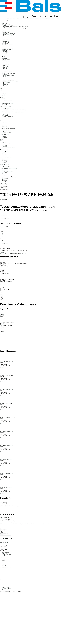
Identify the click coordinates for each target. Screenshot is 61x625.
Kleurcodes (5, 83)
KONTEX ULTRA (6, 67)
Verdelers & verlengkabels (6, 554)
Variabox (5, 74)
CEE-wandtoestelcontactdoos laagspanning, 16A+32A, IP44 (33, 523)
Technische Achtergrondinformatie (8, 73)
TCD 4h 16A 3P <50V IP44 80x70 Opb (6, 389)
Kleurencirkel (5, 85)
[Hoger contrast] (4, 533)
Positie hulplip (6, 84)
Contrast (2, 533)
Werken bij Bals (6, 61)
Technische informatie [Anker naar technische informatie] (4, 253)
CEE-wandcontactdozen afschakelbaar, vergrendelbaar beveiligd (15, 26)
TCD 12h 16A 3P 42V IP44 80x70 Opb (6, 375)
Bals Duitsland (4, 72)
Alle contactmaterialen (6, 24)
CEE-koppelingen (6, 31)
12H (2, 233)
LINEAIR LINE (5, 39)
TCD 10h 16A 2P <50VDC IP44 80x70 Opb (7, 417)
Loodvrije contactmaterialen (8, 75)
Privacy (3, 589)
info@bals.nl (9, 517)
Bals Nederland (4, 58)
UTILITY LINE (5, 40)
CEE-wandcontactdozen (8, 25)
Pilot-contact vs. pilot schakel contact (10, 81)
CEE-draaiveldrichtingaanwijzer (9, 33)
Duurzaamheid (4, 69)
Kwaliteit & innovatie (5, 64)
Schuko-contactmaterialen (8, 34)
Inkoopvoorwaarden (5, 587)
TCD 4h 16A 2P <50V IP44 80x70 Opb (6, 459)
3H (2, 235)
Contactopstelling (6, 82)
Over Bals (4, 56)
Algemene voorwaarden (6, 588)
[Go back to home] (30, 17)
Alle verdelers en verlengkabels (7, 44)
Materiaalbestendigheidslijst (8, 80)
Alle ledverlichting (5, 37)
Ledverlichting (4, 553)
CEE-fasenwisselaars (7, 32)
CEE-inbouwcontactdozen (8, 27)
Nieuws (4, 63)
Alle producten (4, 23)
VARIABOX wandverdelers (8, 45)
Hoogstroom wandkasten (8, 48)
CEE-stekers (5, 30)
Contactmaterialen (3, 523)
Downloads (4, 54)
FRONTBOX (5, 47)
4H (2, 236)
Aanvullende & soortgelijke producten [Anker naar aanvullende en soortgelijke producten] (19, 253)
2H (2, 234)
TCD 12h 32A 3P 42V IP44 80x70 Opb (6, 473)
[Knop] (3, 89)
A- (0, 530)
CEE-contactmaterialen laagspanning (14, 523)
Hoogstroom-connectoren (8, 35)
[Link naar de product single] (2, 367)
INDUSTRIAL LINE (6, 41)
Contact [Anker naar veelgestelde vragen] (10, 253)
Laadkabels (5, 51)
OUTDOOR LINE (6, 42)
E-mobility (3, 555)
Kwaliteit (3, 560)
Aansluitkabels (6, 52)
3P (2, 241)
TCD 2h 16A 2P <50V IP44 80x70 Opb (6, 431)
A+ (4, 530)
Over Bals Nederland (7, 59)
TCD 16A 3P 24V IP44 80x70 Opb (6, 403)
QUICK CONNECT (6, 66)
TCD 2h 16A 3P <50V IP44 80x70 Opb (6, 361)
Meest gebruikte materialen (8, 78)
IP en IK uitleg (5, 76)
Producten (4, 22)
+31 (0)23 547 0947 (3, 517)
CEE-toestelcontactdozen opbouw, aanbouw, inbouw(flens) (14, 28)
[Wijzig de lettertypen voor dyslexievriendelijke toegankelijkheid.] (5, 535)
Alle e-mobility (4, 50)
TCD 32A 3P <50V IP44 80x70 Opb (6, 487)
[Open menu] (1, 88)
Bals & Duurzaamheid (7, 71)
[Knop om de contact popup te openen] (3, 252)
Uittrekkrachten (6, 77)
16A (2, 229)
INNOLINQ (5, 65)
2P (2, 240)
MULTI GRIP (5, 68)
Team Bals (5, 60)
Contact (3, 86)
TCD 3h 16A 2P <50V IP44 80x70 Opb (6, 445)
